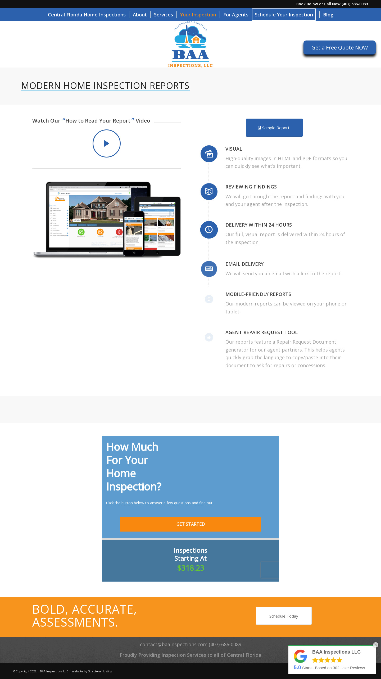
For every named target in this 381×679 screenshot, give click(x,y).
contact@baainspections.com (173, 644)
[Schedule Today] (284, 616)
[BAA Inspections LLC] (190, 44)
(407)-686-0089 (225, 644)
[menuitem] (86, 14)
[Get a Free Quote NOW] (339, 48)
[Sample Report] (274, 128)
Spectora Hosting (100, 671)
